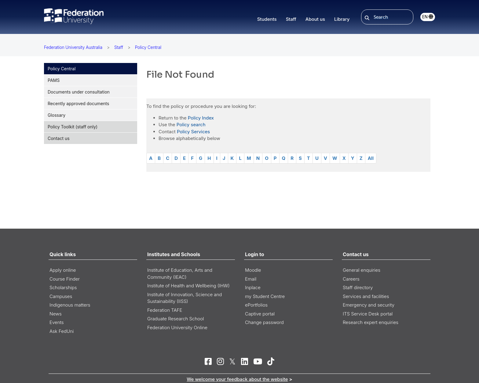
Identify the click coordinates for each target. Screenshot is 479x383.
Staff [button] (291, 19)
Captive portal (260, 314)
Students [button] (267, 19)
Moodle (253, 270)
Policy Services (193, 131)
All (371, 158)
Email (250, 279)
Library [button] (341, 19)
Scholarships (63, 287)
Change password (264, 322)
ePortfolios (256, 305)
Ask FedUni (61, 331)
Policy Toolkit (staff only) (72, 126)
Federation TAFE (164, 310)
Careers (351, 279)
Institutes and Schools (173, 254)
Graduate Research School (175, 319)
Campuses (60, 296)
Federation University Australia (73, 47)
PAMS (54, 80)
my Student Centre (265, 296)
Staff (118, 47)
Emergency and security (368, 305)
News (55, 314)
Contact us (59, 138)
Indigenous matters (69, 305)
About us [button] (315, 19)
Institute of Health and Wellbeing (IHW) (188, 286)
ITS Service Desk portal (368, 314)
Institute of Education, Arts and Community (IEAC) (179, 273)
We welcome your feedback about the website (237, 379)
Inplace (253, 287)
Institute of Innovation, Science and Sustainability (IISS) (184, 298)
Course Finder (64, 279)
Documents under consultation (79, 91)
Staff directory (358, 287)
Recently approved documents (78, 103)
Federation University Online (177, 327)
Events (56, 322)
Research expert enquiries (370, 322)
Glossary (56, 115)
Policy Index (201, 118)
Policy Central (61, 68)
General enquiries (361, 270)
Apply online (62, 270)
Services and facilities (366, 296)
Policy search (191, 124)
